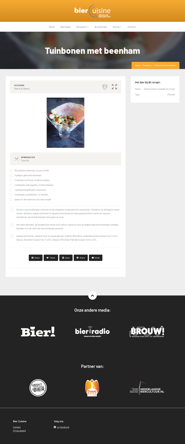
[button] (114, 86)
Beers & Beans (22, 88)
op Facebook (61, 427)
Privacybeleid (19, 430)
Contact (17, 427)
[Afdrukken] (105, 86)
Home (137, 65)
